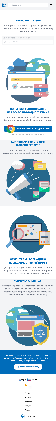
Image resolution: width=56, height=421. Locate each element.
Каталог (28, 397)
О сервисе (28, 402)
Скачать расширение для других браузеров (28, 134)
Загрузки (28, 406)
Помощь (28, 410)
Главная (28, 389)
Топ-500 (28, 393)
